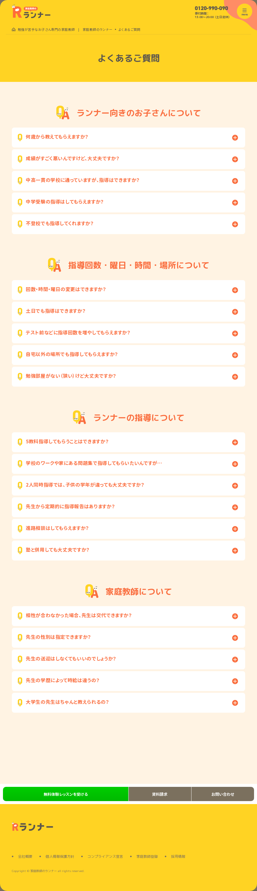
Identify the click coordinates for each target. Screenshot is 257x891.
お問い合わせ (222, 794)
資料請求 (159, 794)
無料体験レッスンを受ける (66, 794)
